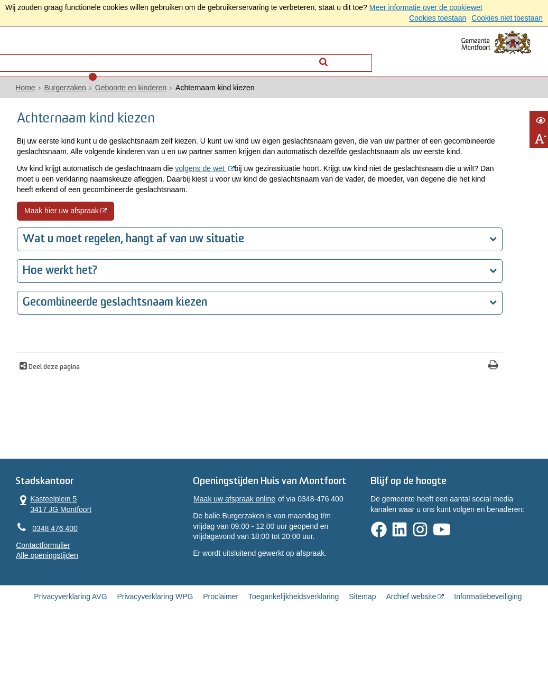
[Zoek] (365, 56)
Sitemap (362, 656)
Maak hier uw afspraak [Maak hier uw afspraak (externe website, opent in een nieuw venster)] (61, 240)
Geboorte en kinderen (125, 95)
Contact (122, 56)
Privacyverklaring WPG (155, 656)
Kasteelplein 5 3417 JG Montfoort (48, 545)
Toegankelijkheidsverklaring (293, 656)
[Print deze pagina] (326, 398)
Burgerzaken (59, 95)
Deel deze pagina (52, 399)
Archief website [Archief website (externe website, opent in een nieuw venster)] (411, 656)
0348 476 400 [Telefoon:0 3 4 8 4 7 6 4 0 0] (49, 570)
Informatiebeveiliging (488, 656)
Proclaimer (220, 656)
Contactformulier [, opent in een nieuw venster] (38, 588)
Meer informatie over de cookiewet (425, 7)
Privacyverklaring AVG (70, 656)
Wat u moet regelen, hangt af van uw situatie (132, 270)
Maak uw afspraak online (233, 555)
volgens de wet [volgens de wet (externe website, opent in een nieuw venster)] (199, 186)
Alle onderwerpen (53, 56)
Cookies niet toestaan (507, 18)
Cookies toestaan (437, 18)
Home (20, 95)
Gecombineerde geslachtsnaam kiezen (114, 334)
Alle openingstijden (42, 598)
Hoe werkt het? (59, 302)
